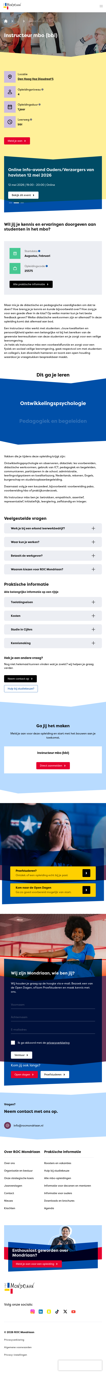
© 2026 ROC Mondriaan (19, 1332)
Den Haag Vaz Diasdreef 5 (36, 79)
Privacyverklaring (14, 1339)
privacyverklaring (58, 1043)
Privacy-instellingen (15, 1354)
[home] (12, 6)
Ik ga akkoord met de (44, 1043)
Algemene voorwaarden (18, 1347)
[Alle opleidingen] (18, 21)
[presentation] (80, 1365)
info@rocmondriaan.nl (23, 1125)
